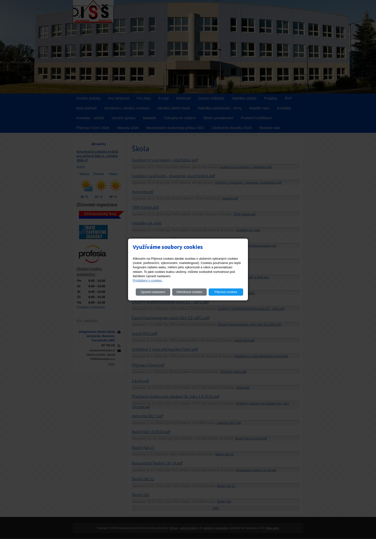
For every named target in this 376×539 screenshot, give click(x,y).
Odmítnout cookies (189, 292)
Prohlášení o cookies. (148, 280)
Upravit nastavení (153, 292)
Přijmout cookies (225, 292)
